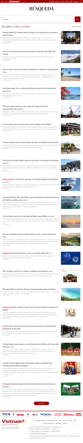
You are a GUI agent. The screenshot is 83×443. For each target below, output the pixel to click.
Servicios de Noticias (48, 423)
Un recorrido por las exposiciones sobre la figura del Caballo (27, 124)
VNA (75, 420)
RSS (60, 420)
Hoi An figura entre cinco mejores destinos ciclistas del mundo (30, 308)
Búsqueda (41, 8)
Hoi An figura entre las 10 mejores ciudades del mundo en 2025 (28, 271)
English (57, 1)
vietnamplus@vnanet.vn (40, 433)
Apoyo (64, 420)
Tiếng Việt (51, 1)
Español (67, 1)
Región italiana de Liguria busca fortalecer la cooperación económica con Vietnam (30, 33)
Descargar (42, 403)
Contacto (65, 423)
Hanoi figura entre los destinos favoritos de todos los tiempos (29, 385)
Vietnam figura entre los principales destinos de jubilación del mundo (30, 142)
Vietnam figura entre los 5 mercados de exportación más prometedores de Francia (25, 107)
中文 (71, 1)
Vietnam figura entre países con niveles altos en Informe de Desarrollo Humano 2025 (31, 345)
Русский (76, 1)
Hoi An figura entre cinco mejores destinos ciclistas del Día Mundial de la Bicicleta (29, 327)
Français (62, 1)
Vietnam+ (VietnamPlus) (15, 1)
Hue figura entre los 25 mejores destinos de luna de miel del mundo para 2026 (29, 89)
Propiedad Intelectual (40, 420)
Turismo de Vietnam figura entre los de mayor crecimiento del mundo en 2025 (31, 161)
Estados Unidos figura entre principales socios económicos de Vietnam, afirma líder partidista (27, 364)
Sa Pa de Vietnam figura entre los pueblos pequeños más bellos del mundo (29, 52)
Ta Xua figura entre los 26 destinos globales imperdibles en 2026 (30, 180)
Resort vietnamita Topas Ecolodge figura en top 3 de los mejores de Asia (29, 235)
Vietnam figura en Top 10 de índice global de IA (27, 253)
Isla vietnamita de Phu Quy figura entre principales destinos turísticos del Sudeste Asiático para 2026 (31, 198)
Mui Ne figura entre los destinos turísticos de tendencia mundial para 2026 (30, 70)
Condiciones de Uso (52, 420)
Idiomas (70, 420)
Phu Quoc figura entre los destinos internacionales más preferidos (29, 289)
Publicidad (58, 423)
